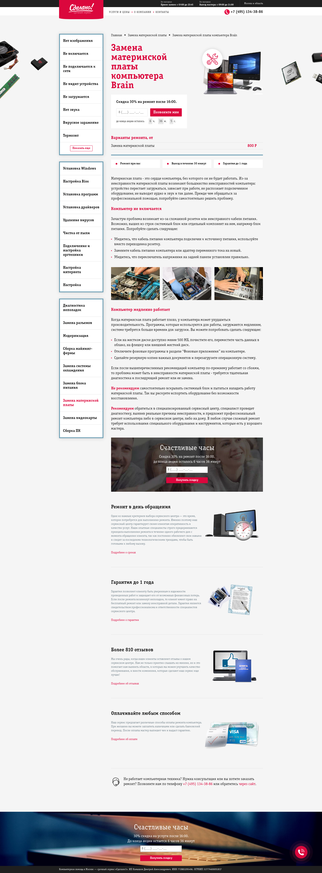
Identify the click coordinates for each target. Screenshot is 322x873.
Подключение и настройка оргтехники (76, 250)
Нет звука (71, 110)
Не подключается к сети (79, 69)
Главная (116, 35)
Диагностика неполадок (74, 308)
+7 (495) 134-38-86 (247, 12)
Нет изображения (78, 41)
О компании (142, 12)
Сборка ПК (71, 431)
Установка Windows (79, 168)
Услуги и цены (119, 12)
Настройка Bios (76, 181)
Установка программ (80, 194)
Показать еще (81, 148)
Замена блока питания (74, 386)
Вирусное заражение (81, 123)
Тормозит (71, 136)
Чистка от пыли (76, 233)
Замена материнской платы (81, 403)
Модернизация (75, 336)
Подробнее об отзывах (125, 683)
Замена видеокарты (80, 418)
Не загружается (76, 97)
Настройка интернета (72, 270)
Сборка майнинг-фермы (77, 351)
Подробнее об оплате (124, 739)
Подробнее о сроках (123, 552)
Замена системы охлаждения (77, 368)
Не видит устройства (80, 84)
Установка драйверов (81, 207)
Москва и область (253, 3)
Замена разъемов (77, 323)
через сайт (247, 784)
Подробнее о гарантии (125, 620)
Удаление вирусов (78, 220)
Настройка (72, 285)
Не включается (75, 54)
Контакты (162, 12)
